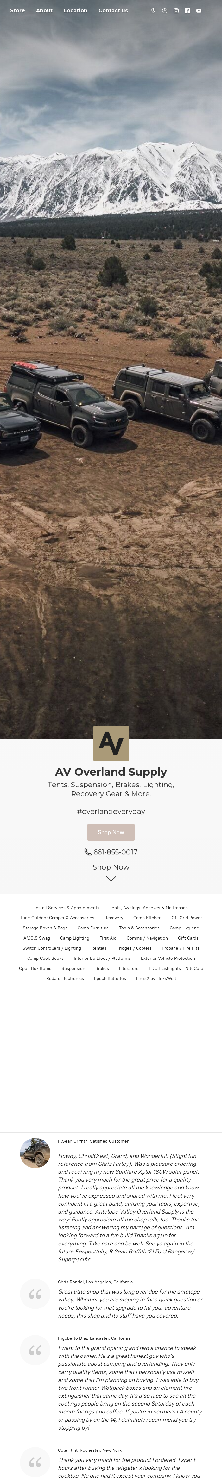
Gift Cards (188, 938)
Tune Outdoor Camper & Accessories (57, 918)
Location (75, 11)
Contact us (113, 11)
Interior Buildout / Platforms (102, 958)
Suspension (73, 968)
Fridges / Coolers (134, 948)
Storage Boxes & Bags (45, 928)
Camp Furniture (93, 928)
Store (17, 11)
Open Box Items (35, 968)
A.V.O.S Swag (36, 938)
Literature (129, 968)
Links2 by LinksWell (156, 978)
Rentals (98, 948)
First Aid (108, 938)
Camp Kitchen (147, 918)
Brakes (102, 968)
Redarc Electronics (65, 978)
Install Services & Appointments (67, 907)
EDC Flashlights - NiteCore (176, 968)
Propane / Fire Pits (181, 948)
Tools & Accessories (139, 928)
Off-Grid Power (187, 918)
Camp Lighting (74, 938)
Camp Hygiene (184, 928)
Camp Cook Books (45, 958)
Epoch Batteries (110, 978)
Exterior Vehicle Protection (168, 958)
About (44, 11)
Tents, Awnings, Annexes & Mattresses (149, 907)
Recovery (114, 918)
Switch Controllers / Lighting (51, 948)
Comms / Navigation (147, 938)
